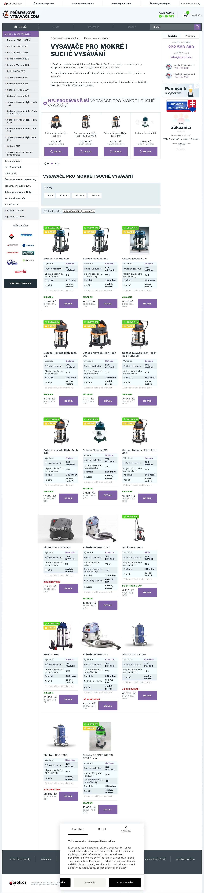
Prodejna (190, 36)
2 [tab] (52, 164)
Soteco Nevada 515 (17, 84)
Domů (20, 27)
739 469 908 (181, 77)
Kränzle (63, 196)
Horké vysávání (12, 167)
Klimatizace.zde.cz (83, 3)
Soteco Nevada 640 (18, 96)
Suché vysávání (12, 161)
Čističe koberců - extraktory (20, 180)
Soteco (95, 196)
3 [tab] (55, 164)
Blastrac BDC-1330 (17, 53)
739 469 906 (181, 68)
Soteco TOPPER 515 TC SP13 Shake (20, 153)
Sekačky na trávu (121, 3)
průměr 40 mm (16, 217)
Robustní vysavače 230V (17, 186)
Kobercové (10, 173)
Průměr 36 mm (15, 211)
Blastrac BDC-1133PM (19, 40)
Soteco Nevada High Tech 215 (21, 130)
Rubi (50, 196)
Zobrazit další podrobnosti (59, 290)
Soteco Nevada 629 (18, 90)
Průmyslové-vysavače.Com (65, 38)
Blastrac (79, 196)
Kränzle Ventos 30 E (18, 65)
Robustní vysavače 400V (17, 192)
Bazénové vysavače (14, 198)
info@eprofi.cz (181, 57)
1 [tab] (48, 164)
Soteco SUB (13, 146)
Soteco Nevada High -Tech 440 (22, 121)
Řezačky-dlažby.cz (160, 3)
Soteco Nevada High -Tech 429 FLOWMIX (22, 112)
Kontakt (172, 36)
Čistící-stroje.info (44, 3)
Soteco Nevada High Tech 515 (21, 138)
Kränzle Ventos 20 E (18, 59)
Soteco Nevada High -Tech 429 (22, 103)
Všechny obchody (190, 3)
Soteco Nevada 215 (17, 77)
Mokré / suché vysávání (17, 34)
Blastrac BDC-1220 (17, 46)
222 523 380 (181, 47)
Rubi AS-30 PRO (16, 71)
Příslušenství (11, 204)
